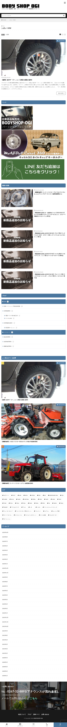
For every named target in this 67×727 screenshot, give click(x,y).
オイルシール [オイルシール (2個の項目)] (18, 515)
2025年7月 (5, 541)
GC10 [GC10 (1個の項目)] (12, 499)
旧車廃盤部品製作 (9, 323)
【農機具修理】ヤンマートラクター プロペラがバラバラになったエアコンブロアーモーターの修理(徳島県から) (49, 193)
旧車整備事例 (8, 311)
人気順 (7, 34)
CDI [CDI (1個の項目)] (62, 495)
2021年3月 (5, 648)
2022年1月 (5, 613)
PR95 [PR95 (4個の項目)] (43, 503)
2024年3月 (5, 577)
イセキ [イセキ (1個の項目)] (38, 507)
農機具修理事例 (9, 346)
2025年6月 (5, 546)
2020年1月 (5, 675)
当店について (22, 714)
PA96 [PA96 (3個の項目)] (37, 503)
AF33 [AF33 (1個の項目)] (26, 495)
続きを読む (61, 93)
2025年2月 (5, 559)
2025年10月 (5, 532)
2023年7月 (5, 586)
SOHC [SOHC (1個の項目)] (55, 503)
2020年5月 (5, 662)
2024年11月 (5, 572)
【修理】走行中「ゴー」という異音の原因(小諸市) (16, 80)
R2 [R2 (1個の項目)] (49, 503)
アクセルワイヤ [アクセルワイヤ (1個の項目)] (15, 507)
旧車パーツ (36, 714)
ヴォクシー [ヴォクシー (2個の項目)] (38, 511)
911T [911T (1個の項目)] (14, 495)
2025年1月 (5, 563)
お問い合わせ (45, 714)
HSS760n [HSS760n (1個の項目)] (26, 499)
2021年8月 (5, 635)
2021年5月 (5, 644)
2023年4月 (5, 595)
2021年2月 (5, 653)
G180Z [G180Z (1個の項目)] (5, 499)
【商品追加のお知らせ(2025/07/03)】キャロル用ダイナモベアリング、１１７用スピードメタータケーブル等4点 (49, 254)
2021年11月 (5, 622)
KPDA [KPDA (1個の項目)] (34, 499)
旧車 (6, 302)
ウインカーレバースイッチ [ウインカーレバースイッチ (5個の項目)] (50, 507)
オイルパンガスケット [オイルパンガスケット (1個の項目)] (31, 515)
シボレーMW (12, 20)
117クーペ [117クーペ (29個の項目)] (6, 495)
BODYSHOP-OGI (38, 718)
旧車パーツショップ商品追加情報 (13, 306)
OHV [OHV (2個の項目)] (60, 499)
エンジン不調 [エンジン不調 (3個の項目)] (56, 511)
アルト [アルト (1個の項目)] (24, 507)
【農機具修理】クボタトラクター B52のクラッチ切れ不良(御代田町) (19, 441)
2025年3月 (5, 554)
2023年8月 (5, 581)
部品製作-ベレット (11, 328)
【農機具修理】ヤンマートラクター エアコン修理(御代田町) (17, 483)
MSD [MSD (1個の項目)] (40, 499)
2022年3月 (5, 608)
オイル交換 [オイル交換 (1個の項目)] (43, 515)
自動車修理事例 (61, 40)
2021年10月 (5, 626)
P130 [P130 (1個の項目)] (5, 503)
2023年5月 (5, 590)
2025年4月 (5, 550)
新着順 (3, 34)
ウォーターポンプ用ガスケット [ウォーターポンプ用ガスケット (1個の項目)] (24, 511)
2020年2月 (5, 671)
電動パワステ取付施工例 (13, 316)
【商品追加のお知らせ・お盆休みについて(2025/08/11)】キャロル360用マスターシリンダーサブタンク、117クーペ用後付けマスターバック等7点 (49, 214)
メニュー (33, 724)
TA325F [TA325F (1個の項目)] (6, 507)
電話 (47, 724)
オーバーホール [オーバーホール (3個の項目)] (7, 515)
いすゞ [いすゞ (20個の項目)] (31, 507)
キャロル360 (10, 318)
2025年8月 (5, 537)
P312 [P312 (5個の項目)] (17, 503)
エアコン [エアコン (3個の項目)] (47, 511)
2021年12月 (5, 617)
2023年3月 (5, 599)
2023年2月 (5, 604)
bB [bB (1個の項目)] (44, 495)
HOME (4, 20)
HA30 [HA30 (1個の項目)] (19, 499)
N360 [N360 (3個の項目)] (53, 499)
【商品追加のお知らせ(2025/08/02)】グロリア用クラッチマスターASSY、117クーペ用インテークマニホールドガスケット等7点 (49, 234)
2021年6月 (5, 639)
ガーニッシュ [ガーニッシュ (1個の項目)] (7, 519)
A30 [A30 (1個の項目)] (20, 495)
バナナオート (8, 332)
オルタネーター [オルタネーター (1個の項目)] (53, 515)
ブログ (29, 714)
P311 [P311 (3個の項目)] (11, 503)
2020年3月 (5, 666)
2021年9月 (5, 631)
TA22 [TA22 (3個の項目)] (62, 503)
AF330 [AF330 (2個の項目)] (33, 495)
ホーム (6, 724)
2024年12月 (5, 568)
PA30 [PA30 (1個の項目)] (30, 503)
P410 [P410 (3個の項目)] (24, 503)
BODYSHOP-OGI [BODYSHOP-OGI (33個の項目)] (53, 495)
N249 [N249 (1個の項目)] (47, 499)
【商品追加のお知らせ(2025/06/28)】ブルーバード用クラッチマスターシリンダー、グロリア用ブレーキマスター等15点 (49, 276)
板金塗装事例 (8, 337)
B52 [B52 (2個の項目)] (39, 495)
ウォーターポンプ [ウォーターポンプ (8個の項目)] (8, 511)
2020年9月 (5, 657)
